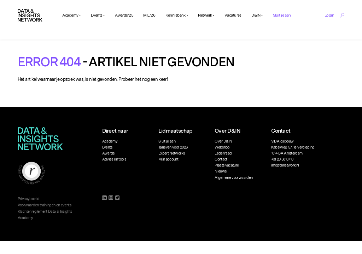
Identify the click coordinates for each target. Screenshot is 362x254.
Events (97, 15)
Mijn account (168, 159)
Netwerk (205, 15)
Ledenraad (223, 153)
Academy (70, 15)
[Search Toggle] (342, 15)
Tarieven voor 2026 (172, 147)
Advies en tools (114, 159)
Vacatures (232, 15)
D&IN (255, 15)
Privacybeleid (29, 198)
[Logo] (30, 15)
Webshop (222, 147)
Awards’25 (124, 15)
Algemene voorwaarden (233, 177)
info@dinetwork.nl (285, 165)
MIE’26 (149, 15)
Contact (221, 159)
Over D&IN (223, 141)
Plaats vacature (227, 165)
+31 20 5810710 (282, 159)
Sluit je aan (282, 15)
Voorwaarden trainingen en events (44, 205)
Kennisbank (175, 15)
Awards (108, 153)
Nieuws (220, 171)
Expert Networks (171, 153)
